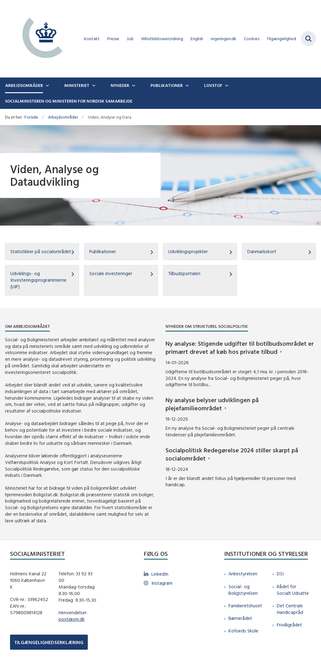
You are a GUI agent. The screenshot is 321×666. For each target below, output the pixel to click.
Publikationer (166, 85)
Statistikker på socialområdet (40, 251)
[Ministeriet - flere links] (93, 85)
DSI (280, 574)
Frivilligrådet (289, 625)
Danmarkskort (261, 251)
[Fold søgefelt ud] (308, 38)
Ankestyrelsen (243, 574)
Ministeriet (76, 85)
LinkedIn (159, 574)
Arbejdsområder (24, 85)
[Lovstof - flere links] (226, 85)
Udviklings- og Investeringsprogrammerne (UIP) (38, 280)
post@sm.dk (72, 619)
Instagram (161, 583)
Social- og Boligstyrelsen (243, 589)
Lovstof (213, 85)
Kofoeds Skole (243, 631)
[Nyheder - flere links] (132, 85)
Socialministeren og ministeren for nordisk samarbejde (68, 101)
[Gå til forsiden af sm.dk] (40, 38)
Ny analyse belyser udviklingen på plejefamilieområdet (212, 404)
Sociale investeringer (110, 273)
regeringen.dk (223, 38)
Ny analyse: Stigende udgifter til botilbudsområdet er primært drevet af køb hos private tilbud (240, 347)
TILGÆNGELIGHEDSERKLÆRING (48, 642)
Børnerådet (240, 618)
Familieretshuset (245, 606)
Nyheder (120, 85)
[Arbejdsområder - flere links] (46, 85)
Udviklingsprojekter (188, 251)
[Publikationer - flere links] (186, 85)
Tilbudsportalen (184, 273)
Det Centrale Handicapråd (290, 609)
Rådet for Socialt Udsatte (293, 589)
